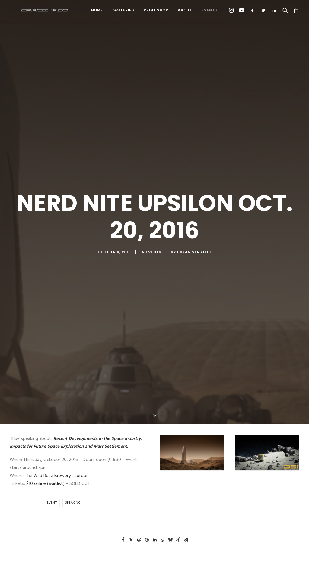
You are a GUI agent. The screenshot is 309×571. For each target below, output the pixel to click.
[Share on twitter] (131, 281)
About (185, 10)
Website (206, 404)
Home (97, 10)
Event (52, 244)
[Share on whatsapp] (162, 281)
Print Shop (156, 10)
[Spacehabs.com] (34, 10)
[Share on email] (186, 281)
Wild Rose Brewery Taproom (61, 217)
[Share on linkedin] (154, 281)
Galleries (123, 10)
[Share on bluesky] (170, 281)
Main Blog (154, 492)
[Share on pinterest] (146, 281)
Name (51, 404)
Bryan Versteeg (195, 122)
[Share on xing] (178, 281)
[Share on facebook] (123, 281)
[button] (232, 10)
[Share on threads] (138, 281)
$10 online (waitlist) (45, 225)
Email (127, 404)
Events (209, 10)
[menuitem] (97, 10)
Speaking (73, 244)
